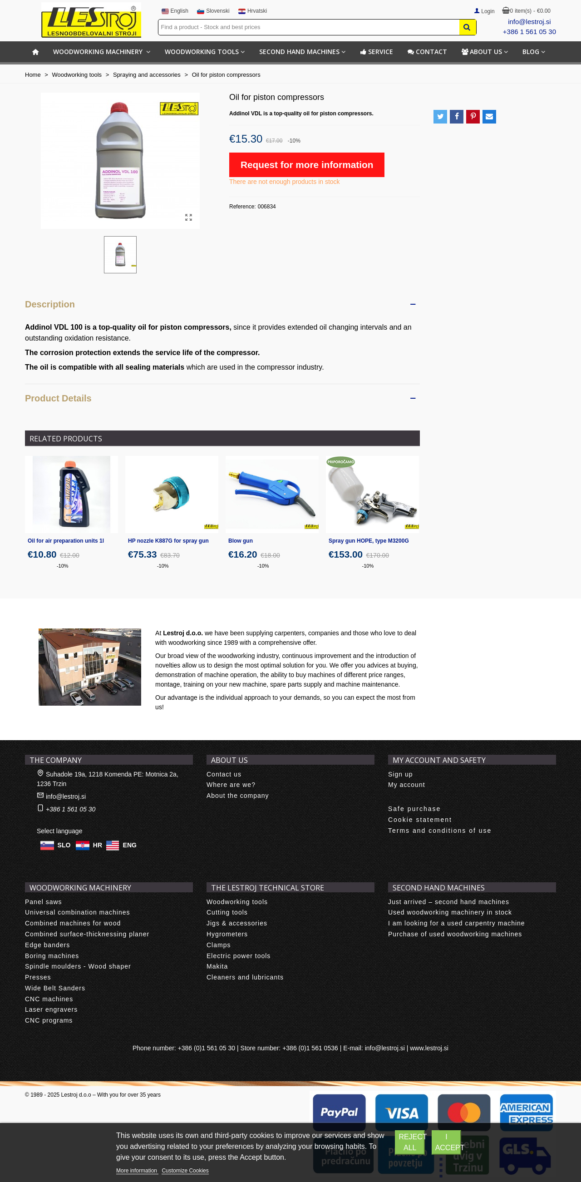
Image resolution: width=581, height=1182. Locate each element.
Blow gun (240, 541)
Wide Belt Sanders (55, 988)
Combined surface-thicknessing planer (87, 934)
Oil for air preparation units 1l (66, 541)
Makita (217, 966)
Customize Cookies (185, 1170)
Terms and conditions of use (440, 830)
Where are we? (231, 784)
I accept (448, 1142)
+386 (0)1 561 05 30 (207, 1048)
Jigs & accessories (237, 923)
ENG (130, 844)
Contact (427, 51)
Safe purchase (414, 808)
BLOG (530, 51)
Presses (38, 977)
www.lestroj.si (429, 1048)
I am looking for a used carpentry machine (456, 923)
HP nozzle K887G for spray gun (168, 541)
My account (406, 784)
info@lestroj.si (529, 21)
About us (482, 51)
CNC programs (49, 1020)
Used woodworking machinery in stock (450, 912)
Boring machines (52, 955)
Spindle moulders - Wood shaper (78, 966)
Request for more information (307, 164)
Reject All (412, 1142)
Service (376, 51)
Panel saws (43, 901)
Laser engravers (51, 1009)
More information (137, 1170)
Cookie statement (420, 819)
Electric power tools (239, 955)
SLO (64, 844)
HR (97, 844)
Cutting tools (227, 912)
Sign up (400, 774)
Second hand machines (299, 51)
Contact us (224, 774)
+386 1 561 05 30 (529, 31)
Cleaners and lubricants (245, 977)
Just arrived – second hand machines (448, 901)
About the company (238, 795)
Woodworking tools (202, 51)
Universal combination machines (77, 912)
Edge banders (47, 945)
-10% (63, 566)
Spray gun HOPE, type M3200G (369, 541)
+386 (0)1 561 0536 (310, 1048)
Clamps (219, 945)
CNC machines (49, 999)
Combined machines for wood (73, 923)
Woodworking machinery (98, 51)
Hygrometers (227, 934)
